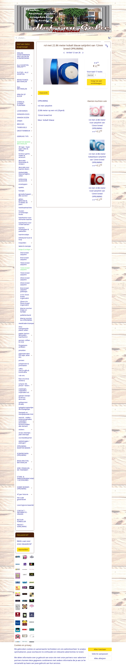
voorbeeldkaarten (25, 438)
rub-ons (22, 375)
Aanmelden (23, 549)
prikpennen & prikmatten (24, 365)
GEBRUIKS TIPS (24, 136)
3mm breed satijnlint (24, 254)
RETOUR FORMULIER (21, 521)
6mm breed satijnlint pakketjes (24, 290)
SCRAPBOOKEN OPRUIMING (24, 454)
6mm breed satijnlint (24, 259)
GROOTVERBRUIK (24, 131)
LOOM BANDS (22, 111)
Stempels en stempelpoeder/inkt (26, 413)
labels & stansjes (25, 246)
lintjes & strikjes (25, 249)
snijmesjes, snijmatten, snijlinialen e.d (25, 390)
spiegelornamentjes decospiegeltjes (26, 408)
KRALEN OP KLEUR (24, 95)
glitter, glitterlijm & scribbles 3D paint (25, 201)
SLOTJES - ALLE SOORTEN (24, 73)
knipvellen (25, 243)
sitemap (59, 663)
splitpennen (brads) (23, 403)
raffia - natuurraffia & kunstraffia (24, 370)
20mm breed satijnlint (24, 279)
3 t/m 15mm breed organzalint (24, 296)
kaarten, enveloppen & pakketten (25, 229)
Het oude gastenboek (21, 499)
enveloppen (25, 184)
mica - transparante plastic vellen (23, 328)
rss (62, 663)
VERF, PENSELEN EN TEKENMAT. (24, 469)
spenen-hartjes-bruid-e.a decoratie (25, 397)
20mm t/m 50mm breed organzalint (24, 303)
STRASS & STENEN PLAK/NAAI (24, 103)
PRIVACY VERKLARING (22, 526)
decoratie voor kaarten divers (25, 168)
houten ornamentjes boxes (23, 212)
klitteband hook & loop (25, 239)
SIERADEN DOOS (23, 114)
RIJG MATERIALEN (24, 88)
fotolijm (21, 191)
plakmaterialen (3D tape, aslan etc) (25, 355)
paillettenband (25, 315)
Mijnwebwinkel (87, 663)
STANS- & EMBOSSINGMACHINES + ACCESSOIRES (25, 478)
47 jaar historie (24, 494)
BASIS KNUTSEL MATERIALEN (24, 462)
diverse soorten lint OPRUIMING (26, 319)
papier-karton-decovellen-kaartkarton (25, 335)
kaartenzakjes (24, 234)
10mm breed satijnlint (24, 264)
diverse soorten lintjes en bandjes (26, 310)
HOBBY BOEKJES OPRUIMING (24, 488)
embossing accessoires (25, 180)
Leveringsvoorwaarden (25, 505)
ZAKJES (19, 121)
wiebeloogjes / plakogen (24, 442)
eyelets (21, 187)
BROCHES (24, 124)
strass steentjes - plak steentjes (25, 434)
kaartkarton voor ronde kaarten (25, 224)
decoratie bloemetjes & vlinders (23, 162)
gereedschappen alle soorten (26, 195)
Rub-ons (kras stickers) (24, 380)
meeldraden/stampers (26, 323)
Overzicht (43, 93)
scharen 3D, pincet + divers (25, 385)
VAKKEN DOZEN (23, 117)
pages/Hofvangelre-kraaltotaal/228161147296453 (24, 655)
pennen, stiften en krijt (25, 341)
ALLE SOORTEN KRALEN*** (24, 66)
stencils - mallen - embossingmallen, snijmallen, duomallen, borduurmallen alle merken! (26, 421)
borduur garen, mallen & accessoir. (25, 155)
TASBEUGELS (24, 127)
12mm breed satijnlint (24, 269)
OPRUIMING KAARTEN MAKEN (24, 447)
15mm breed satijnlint (24, 274)
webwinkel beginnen (70, 663)
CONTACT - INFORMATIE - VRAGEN (22, 512)
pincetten (22, 350)
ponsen (21, 360)
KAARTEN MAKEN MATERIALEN (24, 143)
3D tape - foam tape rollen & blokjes (24, 149)
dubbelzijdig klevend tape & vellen (24, 174)
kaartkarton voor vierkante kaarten (25, 218)
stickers (25, 429)
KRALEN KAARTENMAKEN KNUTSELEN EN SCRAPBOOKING (23, 55)
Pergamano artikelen (23, 346)
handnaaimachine (25, 207)
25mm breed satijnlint (24, 284)
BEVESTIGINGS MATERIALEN (24, 81)
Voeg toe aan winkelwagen (96, 82)
